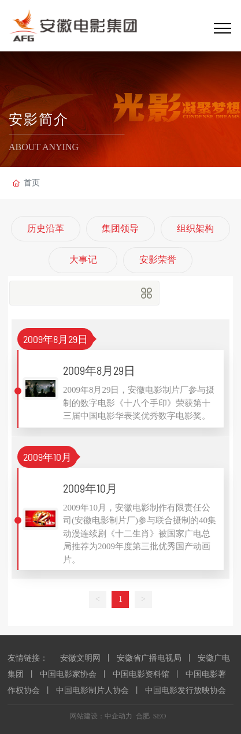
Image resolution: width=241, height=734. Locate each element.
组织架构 (195, 228)
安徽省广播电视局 (149, 658)
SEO (159, 716)
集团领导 (120, 228)
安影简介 (39, 120)
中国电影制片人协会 (92, 690)
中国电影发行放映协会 (185, 690)
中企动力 (118, 716)
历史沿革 (45, 228)
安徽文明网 (80, 658)
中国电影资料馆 (141, 674)
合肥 (143, 716)
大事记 (83, 259)
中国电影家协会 (68, 674)
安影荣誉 (157, 259)
